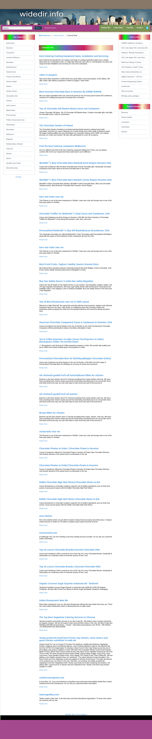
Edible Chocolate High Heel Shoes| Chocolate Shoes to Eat (69, 482)
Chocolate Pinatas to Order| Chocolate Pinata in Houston (68, 465)
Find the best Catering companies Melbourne (62, 146)
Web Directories (12, 168)
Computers (10, 53)
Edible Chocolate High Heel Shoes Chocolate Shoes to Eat (69, 499)
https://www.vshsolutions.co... (132, 72)
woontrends (125, 86)
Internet (9, 101)
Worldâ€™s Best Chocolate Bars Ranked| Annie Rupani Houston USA (75, 163)
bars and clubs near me (51, 196)
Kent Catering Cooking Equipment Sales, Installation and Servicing (73, 56)
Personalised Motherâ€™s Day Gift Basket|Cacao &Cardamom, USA (74, 230)
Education (9, 62)
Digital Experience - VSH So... (132, 77)
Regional (9, 139)
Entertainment (11, 67)
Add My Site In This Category (76, 714)
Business (9, 48)
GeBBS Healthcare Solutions (132, 43)
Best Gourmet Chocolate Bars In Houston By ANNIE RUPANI (70, 91)
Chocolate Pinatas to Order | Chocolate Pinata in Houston (69, 448)
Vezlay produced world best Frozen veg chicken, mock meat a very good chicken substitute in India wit (73, 639)
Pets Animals (11, 115)
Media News (10, 110)
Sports (8, 158)
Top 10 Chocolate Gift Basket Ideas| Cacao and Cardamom (69, 108)
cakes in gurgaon (48, 75)
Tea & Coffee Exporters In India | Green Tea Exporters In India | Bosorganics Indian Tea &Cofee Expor (71, 340)
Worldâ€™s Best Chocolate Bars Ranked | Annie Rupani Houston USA (75, 180)
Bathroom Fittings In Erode (131, 62)
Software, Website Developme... (133, 53)
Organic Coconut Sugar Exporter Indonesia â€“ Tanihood (68, 583)
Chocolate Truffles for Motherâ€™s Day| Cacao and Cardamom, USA (74, 213)
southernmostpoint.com (51, 677)
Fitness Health (11, 81)
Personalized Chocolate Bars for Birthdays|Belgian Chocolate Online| (75, 358)
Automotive (10, 43)
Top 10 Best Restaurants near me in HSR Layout (64, 301)
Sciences (9, 149)
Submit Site (105, 28)
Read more (43, 67)
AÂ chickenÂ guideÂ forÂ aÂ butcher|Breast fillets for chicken (71, 375)
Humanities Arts (12, 96)
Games (8, 86)
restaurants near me (49, 431)
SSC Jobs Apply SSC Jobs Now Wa (134, 48)
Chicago (18, 177)
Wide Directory (44, 35)
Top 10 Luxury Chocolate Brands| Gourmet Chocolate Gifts (69, 549)
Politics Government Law (15, 120)
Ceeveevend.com (48, 533)
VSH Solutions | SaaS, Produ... (132, 67)
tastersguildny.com (49, 694)
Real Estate (10, 125)
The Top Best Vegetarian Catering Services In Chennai (67, 617)
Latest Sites (118, 28)
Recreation (10, 129)
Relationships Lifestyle (14, 144)
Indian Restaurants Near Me (53, 600)
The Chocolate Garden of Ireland (56, 125)
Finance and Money (13, 77)
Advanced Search (50, 28)
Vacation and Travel (13, 163)
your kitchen (45, 516)
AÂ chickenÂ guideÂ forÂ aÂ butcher (58, 394)
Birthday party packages (130, 96)
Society (9, 153)
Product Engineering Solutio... (132, 81)
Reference (10, 134)
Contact (140, 28)
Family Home (11, 72)
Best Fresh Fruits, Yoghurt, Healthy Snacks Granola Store (69, 264)
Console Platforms (13, 57)
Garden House (11, 91)
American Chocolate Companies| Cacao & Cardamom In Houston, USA (75, 322)
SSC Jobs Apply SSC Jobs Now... (133, 57)
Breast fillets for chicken (52, 413)
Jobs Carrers (11, 105)
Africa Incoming (127, 91)
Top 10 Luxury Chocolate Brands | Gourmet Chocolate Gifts (70, 566)
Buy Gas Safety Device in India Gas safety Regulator (66, 281)
